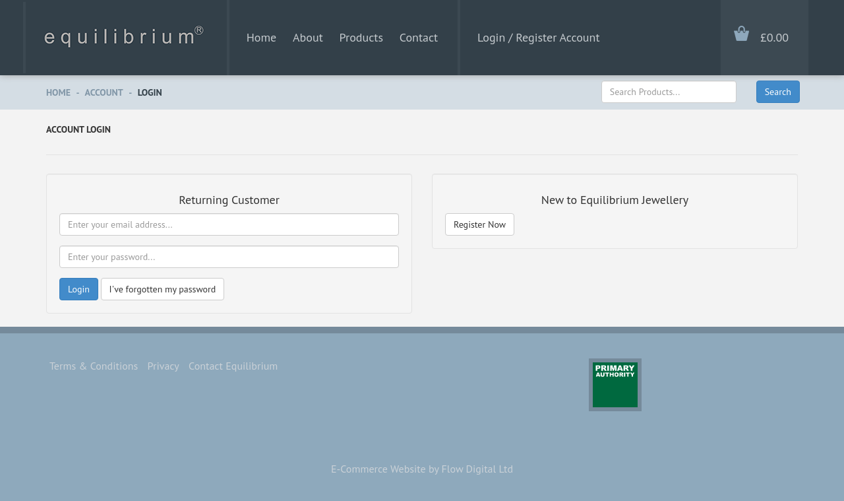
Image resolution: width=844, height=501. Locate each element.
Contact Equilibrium (233, 365)
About (308, 37)
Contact (419, 37)
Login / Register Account (538, 37)
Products (361, 37)
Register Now (480, 224)
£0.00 (774, 37)
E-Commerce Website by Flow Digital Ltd (422, 468)
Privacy (163, 365)
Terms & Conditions (93, 365)
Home (262, 37)
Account (104, 92)
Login (150, 92)
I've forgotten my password (162, 289)
